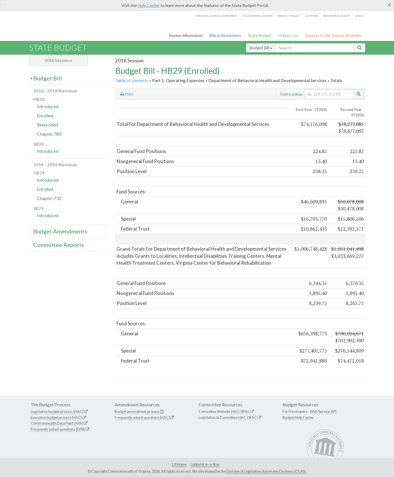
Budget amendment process (137, 411)
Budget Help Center (298, 417)
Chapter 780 (49, 133)
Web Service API (323, 411)
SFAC (245, 411)
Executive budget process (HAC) (56, 417)
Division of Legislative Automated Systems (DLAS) (266, 471)
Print (126, 94)
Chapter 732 (49, 198)
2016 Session (58, 60)
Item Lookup (291, 94)
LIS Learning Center (257, 15)
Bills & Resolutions (225, 35)
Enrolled (45, 115)
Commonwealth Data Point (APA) (57, 423)
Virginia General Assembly (216, 15)
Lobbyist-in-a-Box (205, 464)
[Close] (389, 5)
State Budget (259, 35)
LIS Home (179, 464)
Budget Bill (261, 47)
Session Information (186, 35)
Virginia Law (288, 35)
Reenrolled (47, 124)
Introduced (48, 106)
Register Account (336, 15)
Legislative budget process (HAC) (57, 411)
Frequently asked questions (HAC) (142, 417)
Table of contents (131, 80)
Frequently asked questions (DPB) (58, 429)
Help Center (149, 5)
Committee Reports (58, 244)
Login (359, 15)
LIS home (312, 15)
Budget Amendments (60, 231)
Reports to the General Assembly (333, 35)
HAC (235, 411)
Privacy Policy (289, 15)
